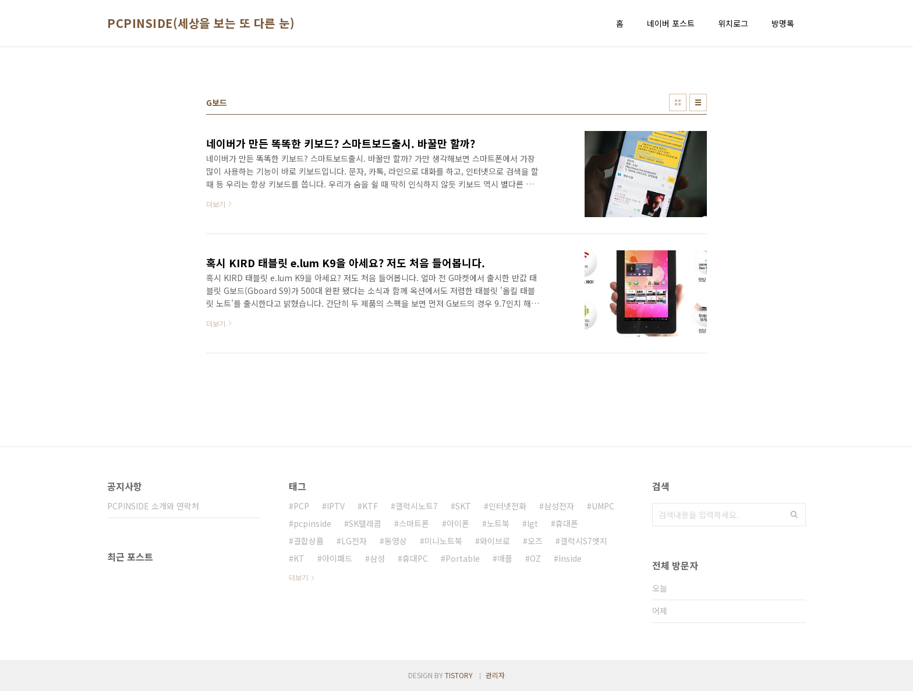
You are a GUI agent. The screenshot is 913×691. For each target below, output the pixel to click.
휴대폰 (566, 523)
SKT (463, 506)
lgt (532, 523)
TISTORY (459, 675)
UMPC (603, 506)
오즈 (535, 541)
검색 (794, 515)
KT (299, 558)
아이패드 (337, 558)
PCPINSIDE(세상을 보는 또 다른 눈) (201, 23)
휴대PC (415, 558)
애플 (504, 558)
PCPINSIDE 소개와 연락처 (153, 506)
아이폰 (458, 523)
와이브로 (495, 541)
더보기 (298, 577)
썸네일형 (677, 102)
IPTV (336, 506)
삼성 (377, 558)
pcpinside (312, 523)
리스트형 (698, 102)
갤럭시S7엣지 (583, 541)
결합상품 (308, 541)
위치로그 (733, 23)
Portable (462, 558)
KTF (370, 506)
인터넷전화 (507, 506)
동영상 (395, 541)
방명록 (783, 23)
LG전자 (354, 541)
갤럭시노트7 (416, 506)
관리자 (495, 675)
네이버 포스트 (671, 23)
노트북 (498, 523)
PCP (301, 506)
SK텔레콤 (365, 523)
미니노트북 (443, 541)
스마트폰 (414, 523)
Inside (570, 558)
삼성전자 (559, 506)
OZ (535, 558)
